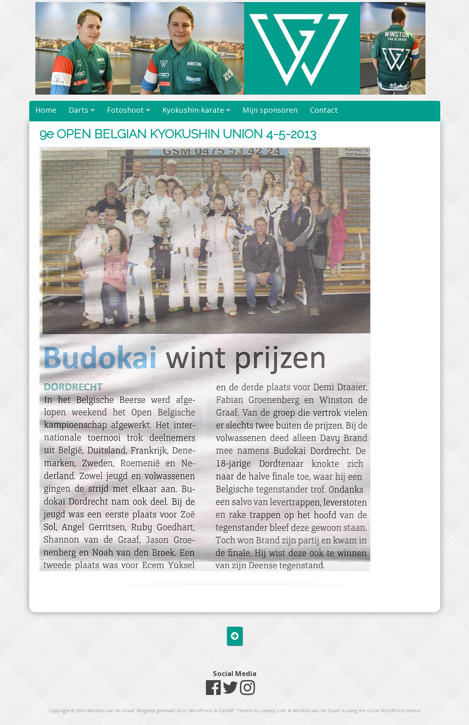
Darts (78, 110)
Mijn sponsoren (270, 110)
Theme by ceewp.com (261, 710)
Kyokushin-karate (193, 110)
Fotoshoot (125, 110)
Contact (324, 110)
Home (45, 110)
